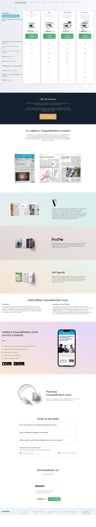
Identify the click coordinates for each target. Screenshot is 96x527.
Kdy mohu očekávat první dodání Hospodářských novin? (38, 425)
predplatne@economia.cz (68, 453)
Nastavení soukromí (73, 512)
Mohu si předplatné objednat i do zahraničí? (34, 432)
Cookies (65, 511)
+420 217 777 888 (27, 453)
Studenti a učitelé (34, 2)
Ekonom (44, 2)
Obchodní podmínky (24, 512)
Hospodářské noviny (20, 2)
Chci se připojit (48, 117)
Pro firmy (78, 2)
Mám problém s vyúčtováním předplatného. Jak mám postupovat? (41, 440)
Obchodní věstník (53, 2)
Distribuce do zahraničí (67, 2)
